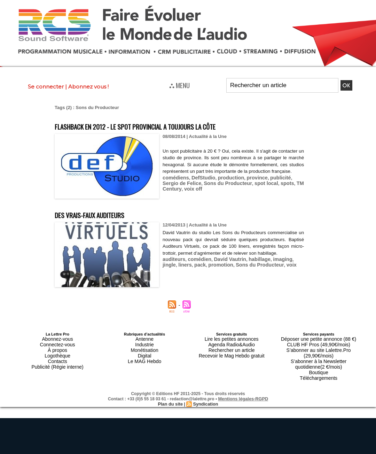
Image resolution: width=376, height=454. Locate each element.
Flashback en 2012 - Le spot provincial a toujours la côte (162, 125)
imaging (271, 266)
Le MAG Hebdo (144, 355)
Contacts (57, 355)
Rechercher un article (231, 347)
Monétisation (144, 347)
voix (264, 271)
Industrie (144, 342)
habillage (250, 266)
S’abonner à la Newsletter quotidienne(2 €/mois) (318, 353)
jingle (289, 266)
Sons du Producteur (199, 189)
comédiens (174, 184)
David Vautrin (223, 266)
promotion (201, 271)
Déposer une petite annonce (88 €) (318, 338)
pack (182, 271)
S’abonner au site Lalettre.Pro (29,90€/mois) (318, 347)
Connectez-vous (57, 342)
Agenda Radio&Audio (231, 342)
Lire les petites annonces (231, 338)
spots (253, 189)
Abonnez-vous (57, 338)
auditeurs (173, 266)
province (248, 184)
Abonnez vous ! (88, 86)
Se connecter (46, 86)
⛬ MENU (179, 85)
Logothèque (57, 351)
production (224, 184)
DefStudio (199, 184)
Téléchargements (319, 363)
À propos (57, 347)
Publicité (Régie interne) (57, 359)
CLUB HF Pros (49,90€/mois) (319, 342)
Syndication (205, 388)
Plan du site (171, 388)
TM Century (274, 189)
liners (169, 271)
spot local (234, 189)
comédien (196, 266)
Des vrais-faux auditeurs (101, 214)
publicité (269, 184)
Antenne (145, 338)
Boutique (318, 359)
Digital (144, 351)
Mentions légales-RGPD (243, 383)
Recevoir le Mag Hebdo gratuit (232, 351)
